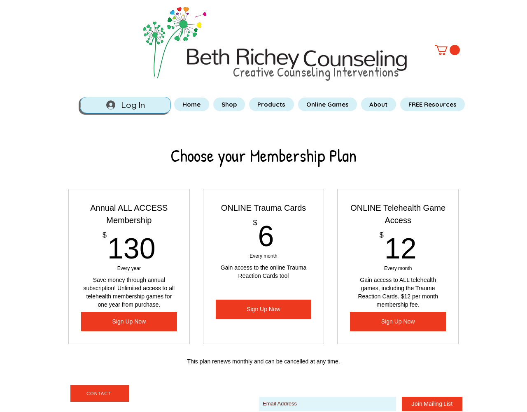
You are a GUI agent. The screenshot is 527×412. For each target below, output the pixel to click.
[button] (447, 50)
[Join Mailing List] (432, 404)
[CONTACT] (99, 393)
